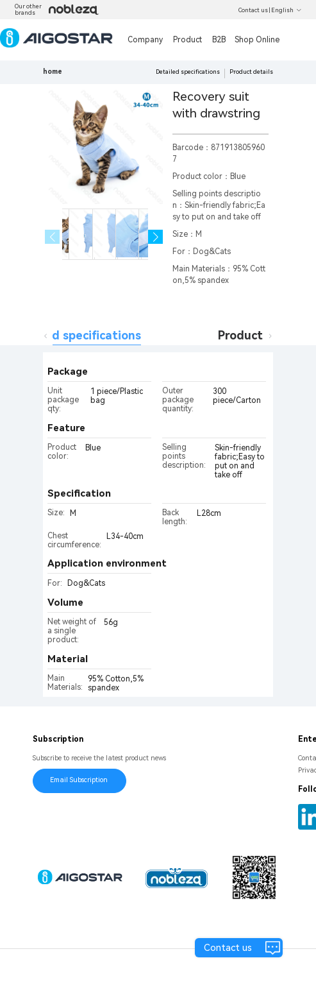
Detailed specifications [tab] (75, 335)
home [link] (52, 71)
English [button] (286, 10)
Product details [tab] (262, 335)
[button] (155, 237)
